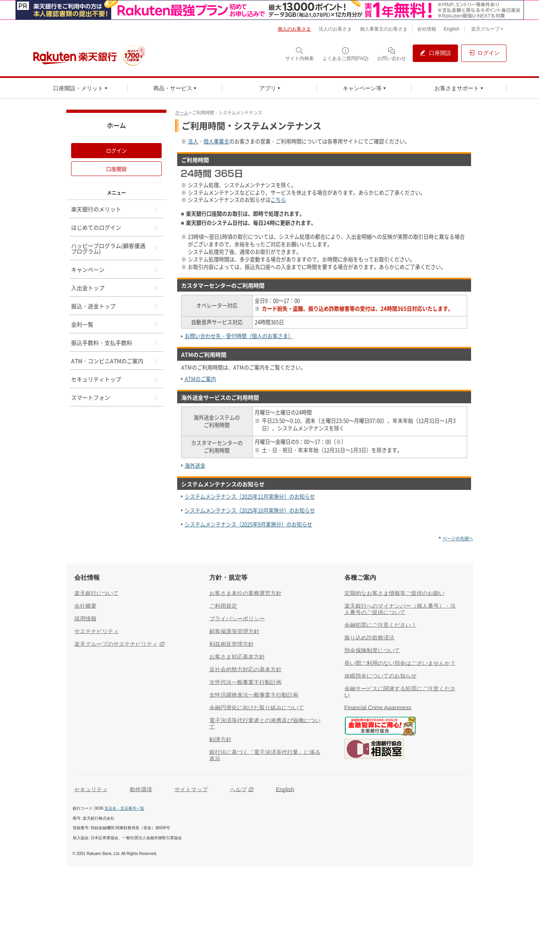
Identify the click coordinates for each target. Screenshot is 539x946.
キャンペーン (114, 269)
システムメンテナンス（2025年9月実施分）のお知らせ (248, 524)
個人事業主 (216, 141)
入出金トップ (114, 288)
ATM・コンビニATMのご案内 (114, 361)
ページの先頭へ (457, 538)
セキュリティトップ (114, 379)
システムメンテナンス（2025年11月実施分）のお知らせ (250, 496)
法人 (193, 141)
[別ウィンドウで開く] (269, 10)
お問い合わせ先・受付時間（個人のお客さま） (239, 336)
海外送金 (195, 465)
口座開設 (116, 168)
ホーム (181, 112)
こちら (278, 199)
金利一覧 (114, 324)
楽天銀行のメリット (114, 209)
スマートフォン (114, 397)
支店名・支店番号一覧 (124, 808)
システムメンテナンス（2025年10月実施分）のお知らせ (250, 510)
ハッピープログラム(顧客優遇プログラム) (114, 248)
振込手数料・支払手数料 (114, 342)
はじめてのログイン (114, 227)
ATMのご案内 (200, 379)
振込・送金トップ (114, 306)
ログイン (116, 150)
